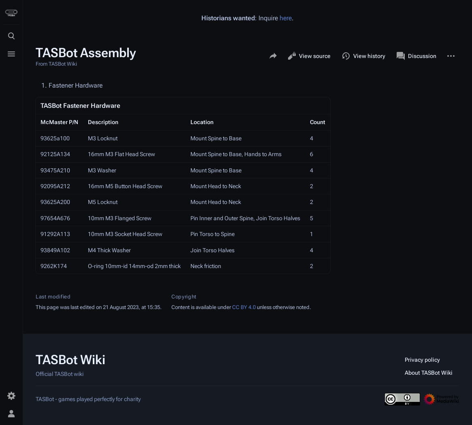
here (286, 18)
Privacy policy (422, 359)
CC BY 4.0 (244, 307)
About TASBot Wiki (429, 372)
